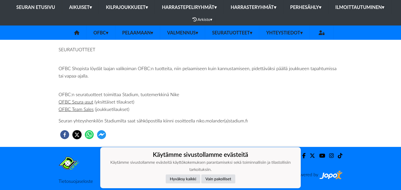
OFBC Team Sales (76, 109)
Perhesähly (305, 7)
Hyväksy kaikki (183, 178)
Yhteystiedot (284, 32)
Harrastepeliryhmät (189, 7)
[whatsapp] (89, 134)
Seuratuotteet (232, 32)
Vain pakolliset (218, 178)
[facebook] (64, 134)
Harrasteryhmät (253, 7)
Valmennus (182, 32)
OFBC (100, 32)
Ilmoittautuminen (359, 7)
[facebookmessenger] (101, 134)
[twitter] (77, 134)
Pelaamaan (137, 32)
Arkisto (203, 19)
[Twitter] (310, 155)
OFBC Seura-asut (76, 102)
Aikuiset (80, 7)
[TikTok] (338, 155)
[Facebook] (302, 155)
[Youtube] (320, 155)
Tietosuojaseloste (76, 181)
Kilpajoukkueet (127, 7)
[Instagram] (329, 155)
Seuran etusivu (35, 7)
